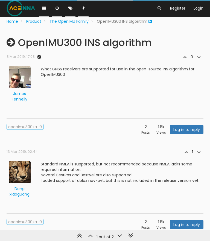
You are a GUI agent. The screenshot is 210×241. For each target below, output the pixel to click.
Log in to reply (186, 129)
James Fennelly (19, 96)
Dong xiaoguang (20, 191)
